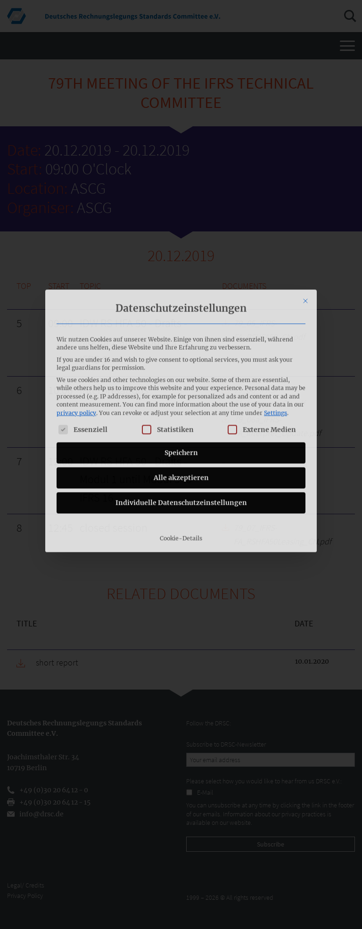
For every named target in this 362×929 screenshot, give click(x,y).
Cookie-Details (181, 445)
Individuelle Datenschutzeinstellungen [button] (181, 410)
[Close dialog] (305, 208)
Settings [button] (275, 320)
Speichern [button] (181, 360)
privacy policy (76, 320)
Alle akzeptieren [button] (181, 385)
